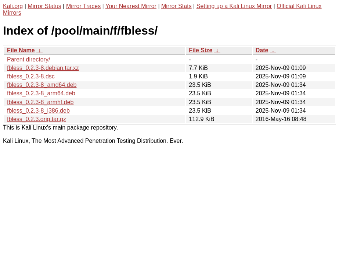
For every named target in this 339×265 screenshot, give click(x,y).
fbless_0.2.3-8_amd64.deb (41, 85)
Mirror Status (44, 6)
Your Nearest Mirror (130, 6)
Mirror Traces (83, 6)
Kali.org (13, 6)
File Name (21, 50)
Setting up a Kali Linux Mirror (234, 6)
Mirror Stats (176, 6)
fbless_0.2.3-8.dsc (31, 76)
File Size (200, 50)
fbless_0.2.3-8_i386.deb (38, 110)
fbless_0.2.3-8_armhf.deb (40, 102)
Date (262, 50)
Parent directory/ (28, 59)
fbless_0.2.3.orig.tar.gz (36, 119)
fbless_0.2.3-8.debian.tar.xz (43, 68)
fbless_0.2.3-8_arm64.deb (41, 93)
